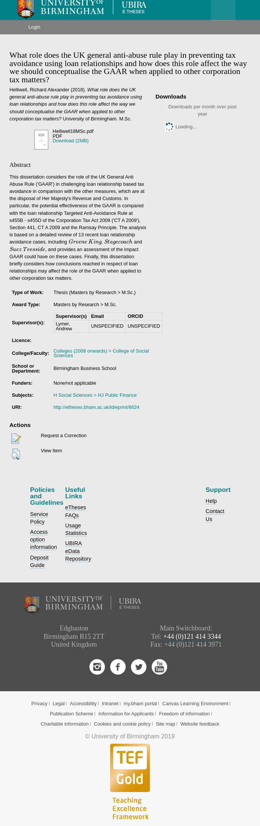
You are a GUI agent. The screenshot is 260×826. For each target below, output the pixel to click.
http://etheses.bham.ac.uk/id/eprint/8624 (97, 407)
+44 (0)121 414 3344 (192, 636)
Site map (165, 724)
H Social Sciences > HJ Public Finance (95, 395)
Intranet (110, 703)
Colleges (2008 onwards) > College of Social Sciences (101, 353)
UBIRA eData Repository (78, 550)
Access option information (43, 539)
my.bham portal (140, 703)
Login (34, 27)
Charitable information (65, 724)
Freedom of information (184, 714)
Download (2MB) (71, 140)
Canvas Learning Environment (195, 703)
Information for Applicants (126, 714)
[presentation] (78, 241)
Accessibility (83, 703)
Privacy (39, 703)
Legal (58, 703)
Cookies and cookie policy (122, 724)
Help (211, 501)
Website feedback (199, 724)
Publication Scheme (71, 714)
